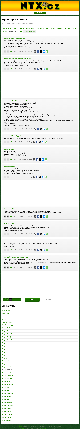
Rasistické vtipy (20, 38)
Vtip (11, 51)
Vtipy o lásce (6, 364)
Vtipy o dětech (6, 343)
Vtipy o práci (6, 381)
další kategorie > (30, 31)
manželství (12, 31)
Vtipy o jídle (7, 58)
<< (4, 299)
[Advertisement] (40, 85)
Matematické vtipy (7, 322)
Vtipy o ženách (20, 136)
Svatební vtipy (6, 417)
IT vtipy (4, 319)
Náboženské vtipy (9, 101)
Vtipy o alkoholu (7, 331)
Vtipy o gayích (6, 355)
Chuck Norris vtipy (7, 316)
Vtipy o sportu (6, 396)
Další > (32, 299)
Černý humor (6, 310)
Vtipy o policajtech (7, 378)
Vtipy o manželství (9, 38)
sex (15, 28)
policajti (59, 28)
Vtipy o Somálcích (7, 393)
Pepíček (21, 28)
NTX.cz (20, 426)
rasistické (68, 28)
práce (5, 31)
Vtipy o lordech (6, 367)
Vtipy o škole (6, 399)
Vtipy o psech (6, 387)
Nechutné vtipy (6, 328)
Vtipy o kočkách (7, 360)
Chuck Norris (30, 28)
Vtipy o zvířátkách (7, 405)
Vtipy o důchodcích (10, 257)
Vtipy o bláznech (7, 334)
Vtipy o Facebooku (7, 352)
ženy (74, 28)
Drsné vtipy (5, 313)
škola (53, 28)
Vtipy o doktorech (7, 346)
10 (19, 299)
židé (47, 28)
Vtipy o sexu (27, 58)
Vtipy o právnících (7, 384)
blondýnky (40, 28)
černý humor (7, 28)
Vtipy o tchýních (7, 402)
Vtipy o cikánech (7, 340)
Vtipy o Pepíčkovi (7, 375)
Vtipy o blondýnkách (8, 337)
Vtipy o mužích (6, 372)
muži (20, 31)
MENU (40, 13)
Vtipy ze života (6, 420)
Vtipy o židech (6, 411)
